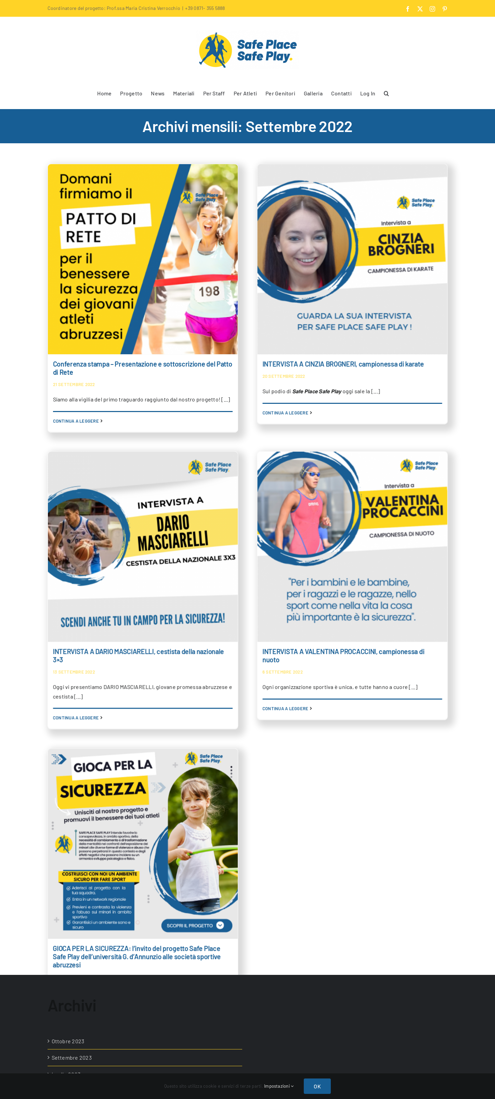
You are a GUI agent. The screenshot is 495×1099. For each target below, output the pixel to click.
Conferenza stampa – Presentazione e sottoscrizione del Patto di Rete (142, 368)
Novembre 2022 (71, 944)
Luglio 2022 (66, 994)
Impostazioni (279, 1086)
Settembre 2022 (72, 977)
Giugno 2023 (67, 861)
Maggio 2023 (67, 878)
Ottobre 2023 (68, 811)
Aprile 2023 (66, 894)
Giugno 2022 (67, 1010)
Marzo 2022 (66, 1027)
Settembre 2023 (72, 828)
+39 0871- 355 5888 (205, 8)
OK (317, 1086)
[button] (386, 93)
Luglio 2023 (66, 845)
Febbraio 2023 (69, 911)
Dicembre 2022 (70, 928)
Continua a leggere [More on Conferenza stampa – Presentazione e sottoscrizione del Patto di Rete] (76, 421)
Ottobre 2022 (68, 961)
